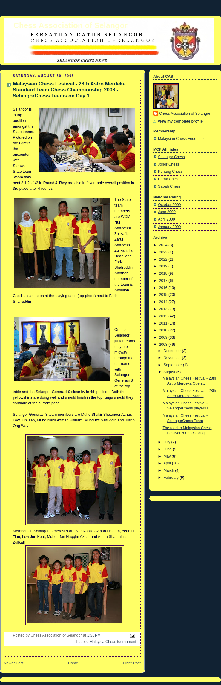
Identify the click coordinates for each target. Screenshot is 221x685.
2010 (164, 330)
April (167, 463)
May (168, 456)
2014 (164, 302)
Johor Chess (168, 164)
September (173, 365)
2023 (164, 252)
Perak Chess (168, 179)
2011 (164, 323)
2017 (164, 281)
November (173, 358)
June (168, 449)
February (172, 477)
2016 (164, 288)
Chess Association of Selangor (70, 25)
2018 (164, 273)
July (167, 442)
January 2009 (169, 227)
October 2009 (169, 205)
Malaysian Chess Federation (182, 139)
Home (73, 663)
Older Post (132, 663)
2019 (164, 266)
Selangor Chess (171, 157)
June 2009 (167, 212)
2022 (164, 259)
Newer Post (13, 663)
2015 (164, 295)
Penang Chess (170, 171)
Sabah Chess (169, 186)
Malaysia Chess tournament (113, 642)
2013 (164, 309)
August (169, 372)
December (173, 351)
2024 (164, 245)
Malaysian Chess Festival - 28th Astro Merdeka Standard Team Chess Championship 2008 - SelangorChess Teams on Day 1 (69, 90)
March (169, 470)
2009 (164, 337)
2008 (164, 344)
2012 (164, 316)
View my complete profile (180, 121)
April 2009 (166, 219)
